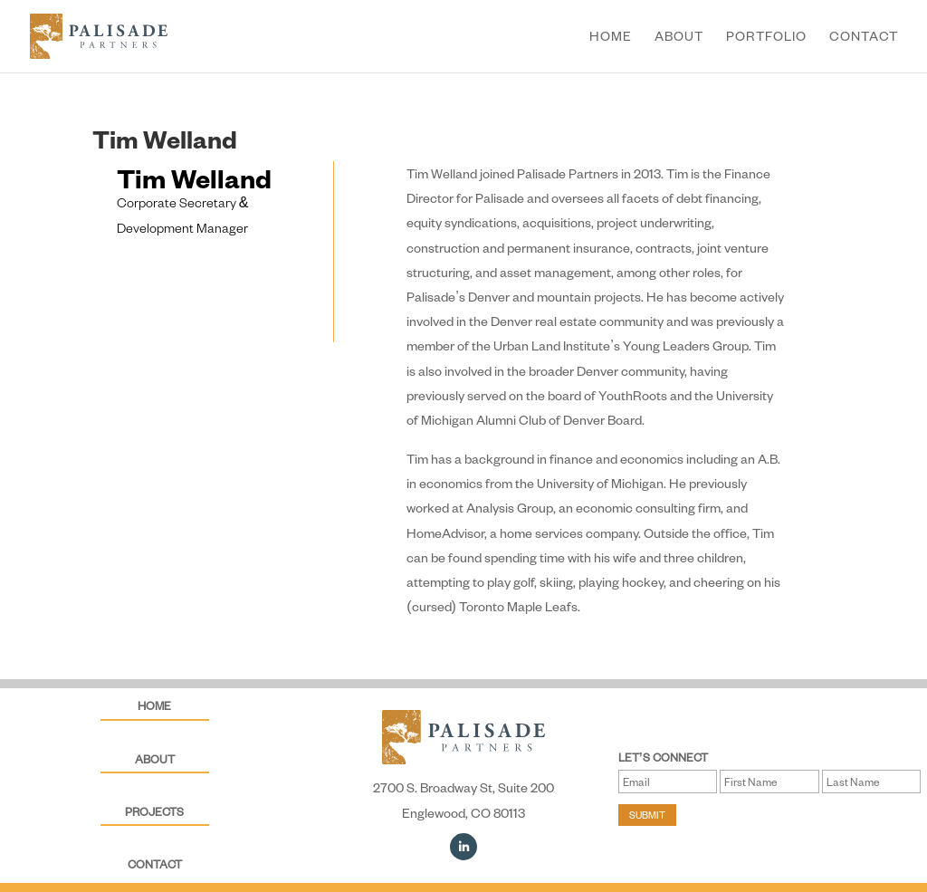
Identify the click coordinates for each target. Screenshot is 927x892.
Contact (863, 37)
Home (610, 37)
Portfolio (766, 37)
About (679, 37)
